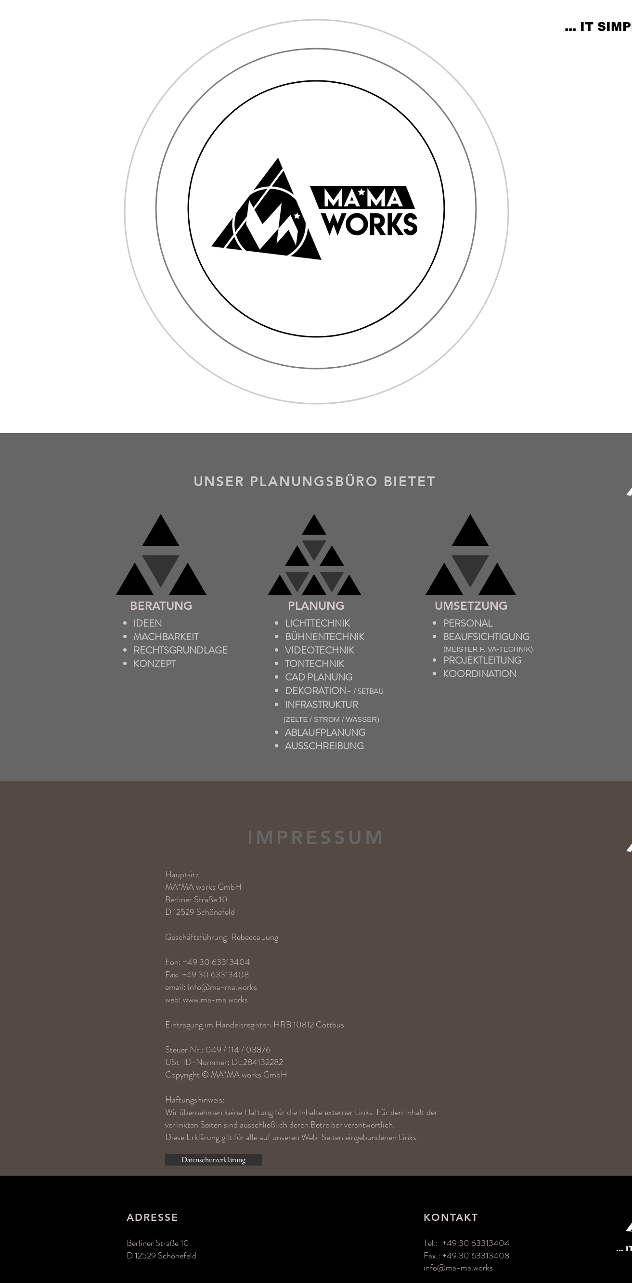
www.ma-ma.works (215, 999)
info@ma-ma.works (222, 987)
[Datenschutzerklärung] (213, 1160)
